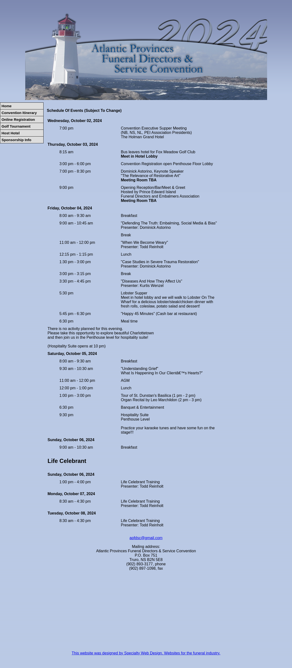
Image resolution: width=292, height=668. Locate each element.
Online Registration (18, 119)
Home (6, 106)
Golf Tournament (15, 126)
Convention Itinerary (19, 113)
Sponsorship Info (16, 140)
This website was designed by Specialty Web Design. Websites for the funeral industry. (146, 653)
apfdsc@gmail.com (145, 538)
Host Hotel (10, 133)
